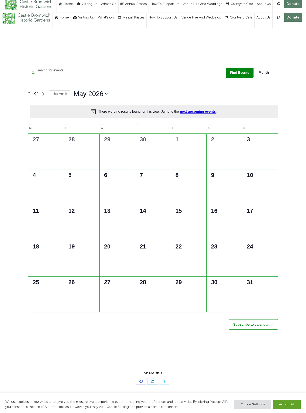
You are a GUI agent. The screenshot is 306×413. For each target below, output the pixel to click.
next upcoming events (198, 111)
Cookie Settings (253, 404)
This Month (59, 93)
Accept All (287, 404)
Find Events (239, 72)
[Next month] (43, 93)
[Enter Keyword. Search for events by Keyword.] (127, 70)
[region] (153, 403)
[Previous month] (34, 93)
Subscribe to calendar (251, 324)
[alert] (154, 111)
